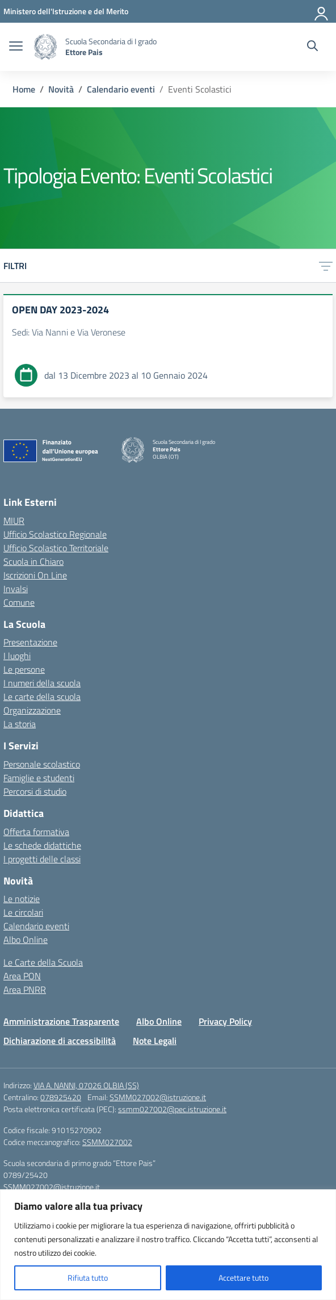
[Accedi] (322, 11)
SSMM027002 (107, 1142)
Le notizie (21, 898)
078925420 (60, 1097)
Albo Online (25, 939)
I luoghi (17, 655)
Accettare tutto (243, 1278)
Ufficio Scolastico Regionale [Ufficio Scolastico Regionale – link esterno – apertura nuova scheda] (55, 534)
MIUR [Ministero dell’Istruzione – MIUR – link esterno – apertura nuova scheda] (13, 520)
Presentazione (30, 642)
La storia (19, 724)
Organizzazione (32, 710)
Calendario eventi (36, 926)
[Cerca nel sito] (312, 47)
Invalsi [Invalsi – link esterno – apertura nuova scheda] (15, 589)
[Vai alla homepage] (45, 47)
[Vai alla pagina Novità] (61, 89)
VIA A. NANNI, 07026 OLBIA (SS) (86, 1085)
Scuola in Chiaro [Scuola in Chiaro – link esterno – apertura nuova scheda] (33, 561)
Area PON (22, 976)
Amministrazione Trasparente (61, 1021)
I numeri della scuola (42, 683)
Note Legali (155, 1040)
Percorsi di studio (34, 791)
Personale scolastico (41, 764)
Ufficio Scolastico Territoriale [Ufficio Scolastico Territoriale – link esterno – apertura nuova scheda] (55, 548)
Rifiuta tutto (88, 1278)
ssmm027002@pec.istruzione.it (172, 1109)
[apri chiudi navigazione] (16, 47)
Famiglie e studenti (38, 778)
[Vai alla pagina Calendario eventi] (121, 89)
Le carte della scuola (42, 696)
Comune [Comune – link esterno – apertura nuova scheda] (19, 602)
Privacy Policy (225, 1021)
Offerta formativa (36, 831)
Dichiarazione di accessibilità (59, 1040)
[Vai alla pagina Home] (23, 89)
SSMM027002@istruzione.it (158, 1097)
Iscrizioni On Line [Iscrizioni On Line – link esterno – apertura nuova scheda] (35, 575)
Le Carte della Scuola (43, 962)
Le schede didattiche (42, 845)
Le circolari (23, 912)
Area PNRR (24, 989)
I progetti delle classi (42, 859)
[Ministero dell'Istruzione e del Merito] (65, 11)
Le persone (24, 669)
